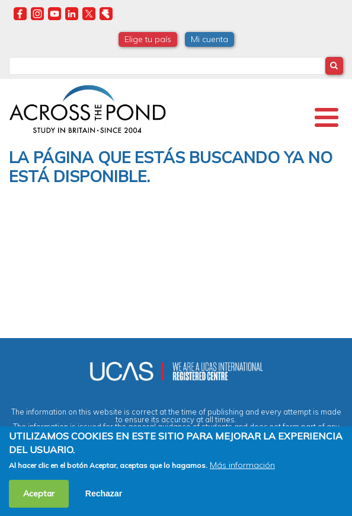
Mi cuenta (209, 39)
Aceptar (39, 493)
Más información (242, 465)
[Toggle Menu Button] (326, 117)
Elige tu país (147, 39)
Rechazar (103, 493)
